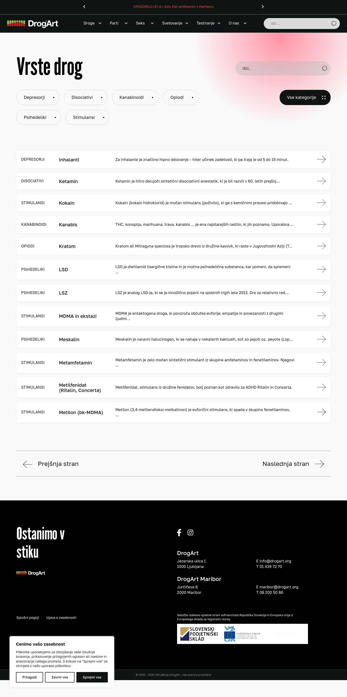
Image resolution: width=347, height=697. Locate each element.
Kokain (66, 202)
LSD (63, 269)
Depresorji (34, 97)
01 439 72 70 (270, 625)
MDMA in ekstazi (78, 316)
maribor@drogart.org (278, 646)
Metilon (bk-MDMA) (81, 412)
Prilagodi (29, 677)
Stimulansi (84, 117)
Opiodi (177, 97)
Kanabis (68, 224)
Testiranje (205, 23)
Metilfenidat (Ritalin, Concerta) (80, 387)
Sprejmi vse (92, 677)
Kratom (67, 246)
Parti (114, 23)
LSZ (63, 292)
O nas (234, 23)
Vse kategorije (301, 97)
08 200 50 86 (271, 651)
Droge (89, 23)
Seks (140, 23)
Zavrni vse (59, 677)
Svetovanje (172, 23)
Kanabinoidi (131, 97)
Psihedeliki (35, 117)
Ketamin (68, 181)
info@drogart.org (275, 620)
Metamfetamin (75, 362)
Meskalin (69, 339)
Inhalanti (69, 159)
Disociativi (82, 97)
